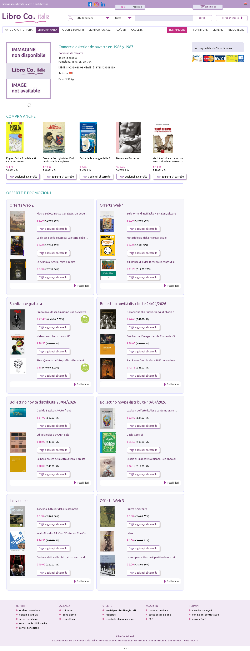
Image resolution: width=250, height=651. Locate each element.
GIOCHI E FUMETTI (73, 29)
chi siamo (68, 610)
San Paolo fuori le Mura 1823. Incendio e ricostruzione (159, 360)
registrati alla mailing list (120, 619)
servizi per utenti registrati (121, 610)
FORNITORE (200, 29)
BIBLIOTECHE (236, 29)
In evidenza (19, 500)
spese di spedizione (160, 614)
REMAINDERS (177, 29)
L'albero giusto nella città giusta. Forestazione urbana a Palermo (75, 458)
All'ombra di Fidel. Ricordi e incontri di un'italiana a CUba (161, 261)
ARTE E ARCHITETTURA (18, 29)
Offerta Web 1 (112, 205)
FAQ (151, 619)
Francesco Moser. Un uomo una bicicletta (61, 311)
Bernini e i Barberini (127, 158)
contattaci (68, 619)
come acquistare (158, 610)
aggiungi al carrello (23, 176)
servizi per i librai (28, 619)
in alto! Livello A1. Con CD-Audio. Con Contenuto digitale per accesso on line (83, 533)
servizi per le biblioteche (33, 623)
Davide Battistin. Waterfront (54, 410)
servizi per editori (29, 627)
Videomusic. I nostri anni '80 (53, 336)
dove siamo (69, 614)
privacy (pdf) (199, 619)
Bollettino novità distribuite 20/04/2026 (43, 402)
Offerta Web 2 (22, 205)
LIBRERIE (218, 29)
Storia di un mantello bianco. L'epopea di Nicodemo (158, 458)
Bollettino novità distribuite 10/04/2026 (133, 402)
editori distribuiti (28, 614)
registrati (137, 7)
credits (125, 648)
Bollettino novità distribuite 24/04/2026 (133, 304)
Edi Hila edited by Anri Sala (53, 434)
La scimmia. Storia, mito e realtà (56, 261)
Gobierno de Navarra (71, 53)
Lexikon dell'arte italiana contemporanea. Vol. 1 (155, 410)
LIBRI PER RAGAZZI (100, 29)
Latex (130, 533)
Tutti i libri (83, 285)
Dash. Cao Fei (135, 434)
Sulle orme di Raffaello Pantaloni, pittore (151, 213)
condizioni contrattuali (205, 614)
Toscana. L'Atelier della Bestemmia (57, 508)
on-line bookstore (29, 610)
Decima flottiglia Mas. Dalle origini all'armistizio (71, 158)
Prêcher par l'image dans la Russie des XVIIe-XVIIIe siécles (161, 336)
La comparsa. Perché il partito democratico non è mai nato (162, 557)
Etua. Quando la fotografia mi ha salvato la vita (65, 360)
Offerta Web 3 (112, 500)
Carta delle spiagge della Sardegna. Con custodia (108, 158)
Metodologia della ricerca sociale (147, 237)
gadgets (136, 29)
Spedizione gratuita (26, 304)
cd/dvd (121, 29)
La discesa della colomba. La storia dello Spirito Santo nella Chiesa (77, 237)
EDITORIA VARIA (47, 29)
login (122, 7)
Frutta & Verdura (137, 508)
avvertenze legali (202, 610)
